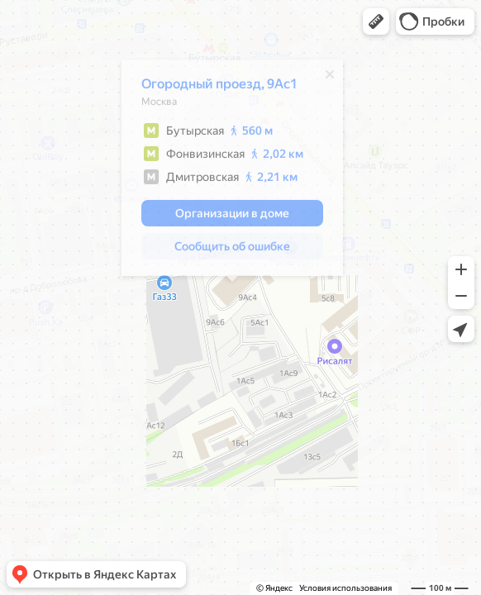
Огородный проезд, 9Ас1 (209, 88)
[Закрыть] (319, 78)
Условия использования (345, 588)
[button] (376, 21)
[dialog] (222, 172)
